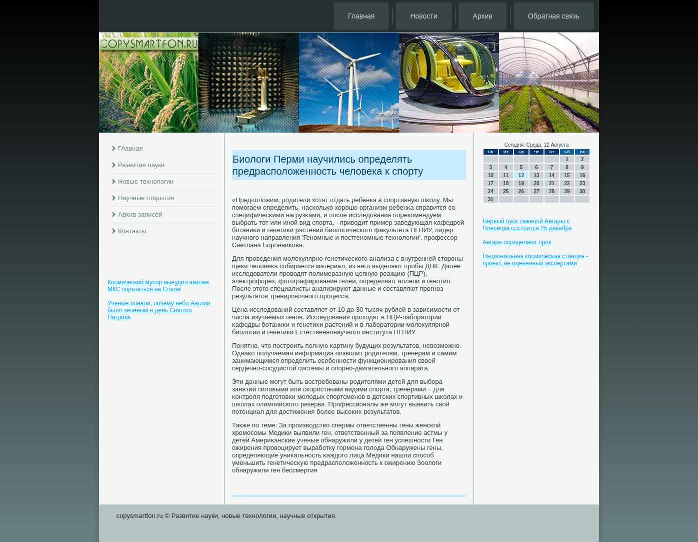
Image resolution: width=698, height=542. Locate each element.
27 (536, 191)
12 (521, 175)
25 (505, 191)
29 (567, 191)
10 (491, 175)
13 (536, 175)
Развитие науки (141, 165)
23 (582, 183)
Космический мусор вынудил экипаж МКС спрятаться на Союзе (158, 286)
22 (567, 183)
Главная (361, 16)
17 (491, 183)
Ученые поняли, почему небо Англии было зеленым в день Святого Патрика (159, 310)
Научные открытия (146, 198)
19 (521, 183)
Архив (482, 16)
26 (521, 191)
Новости (423, 16)
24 (491, 191)
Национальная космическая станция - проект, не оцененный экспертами (535, 260)
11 (505, 175)
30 (582, 191)
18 (505, 183)
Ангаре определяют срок (516, 242)
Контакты (132, 231)
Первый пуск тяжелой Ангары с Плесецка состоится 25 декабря (527, 225)
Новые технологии (146, 181)
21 (551, 183)
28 (551, 191)
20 (536, 183)
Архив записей (140, 214)
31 (491, 199)
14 (551, 175)
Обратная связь (554, 16)
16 (582, 175)
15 (567, 175)
